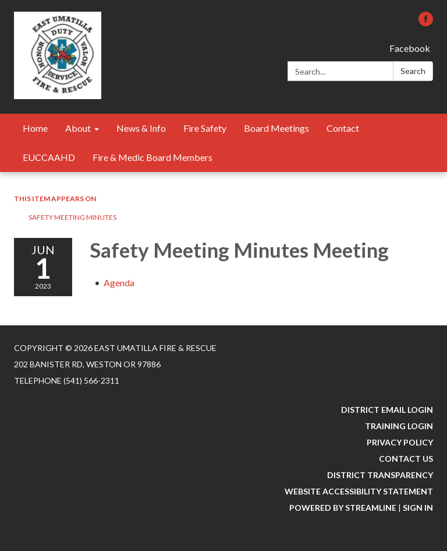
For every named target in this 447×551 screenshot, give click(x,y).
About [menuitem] (78, 128)
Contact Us (406, 459)
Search (412, 71)
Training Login (399, 426)
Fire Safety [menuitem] (204, 128)
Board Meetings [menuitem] (276, 128)
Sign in (418, 508)
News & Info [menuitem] (141, 128)
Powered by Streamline (342, 508)
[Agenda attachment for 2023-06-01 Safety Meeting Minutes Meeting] (119, 282)
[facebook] (425, 22)
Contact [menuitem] (343, 128)
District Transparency (380, 475)
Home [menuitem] (35, 128)
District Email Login (387, 410)
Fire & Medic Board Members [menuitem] (152, 157)
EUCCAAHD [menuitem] (49, 157)
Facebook (409, 48)
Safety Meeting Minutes (72, 217)
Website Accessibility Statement (359, 491)
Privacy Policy (400, 442)
